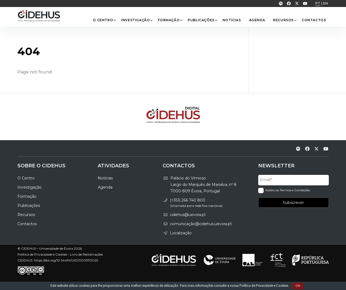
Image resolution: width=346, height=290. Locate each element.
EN (325, 3)
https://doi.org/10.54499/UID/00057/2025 (66, 260)
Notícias (232, 20)
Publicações (202, 20)
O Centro (104, 20)
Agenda (257, 20)
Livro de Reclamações (86, 254)
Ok (298, 286)
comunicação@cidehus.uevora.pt (201, 223)
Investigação (136, 20)
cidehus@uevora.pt (188, 214)
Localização (181, 233)
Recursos (284, 20)
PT (317, 3)
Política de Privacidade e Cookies (263, 285)
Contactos (314, 20)
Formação (170, 20)
